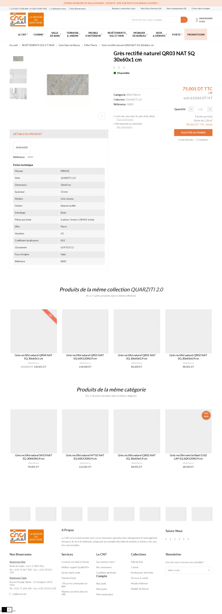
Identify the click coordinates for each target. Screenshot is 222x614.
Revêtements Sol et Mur (142, 572)
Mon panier (101, 589)
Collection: (119, 99)
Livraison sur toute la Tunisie (75, 561)
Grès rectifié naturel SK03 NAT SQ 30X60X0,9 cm (33, 456)
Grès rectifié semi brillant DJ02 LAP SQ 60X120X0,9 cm (188, 456)
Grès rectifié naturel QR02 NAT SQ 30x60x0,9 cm (188, 356)
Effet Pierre (133, 94)
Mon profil (101, 583)
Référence (19, 156)
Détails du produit (27, 134)
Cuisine (134, 567)
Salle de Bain (137, 561)
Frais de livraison (125, 119)
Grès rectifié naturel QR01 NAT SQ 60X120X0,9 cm (85, 356)
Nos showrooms (124, 127)
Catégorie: (120, 94)
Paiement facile (69, 578)
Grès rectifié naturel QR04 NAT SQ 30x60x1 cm (34, 356)
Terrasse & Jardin (139, 578)
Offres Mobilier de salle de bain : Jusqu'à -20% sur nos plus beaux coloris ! (111, 3)
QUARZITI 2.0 (134, 99)
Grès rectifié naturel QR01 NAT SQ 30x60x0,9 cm (137, 356)
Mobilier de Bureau (140, 588)
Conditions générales (106, 572)
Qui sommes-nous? (105, 561)
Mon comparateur (104, 594)
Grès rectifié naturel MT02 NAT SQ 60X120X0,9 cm (85, 456)
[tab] (59, 134)
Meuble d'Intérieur (139, 583)
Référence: (120, 104)
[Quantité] (200, 109)
